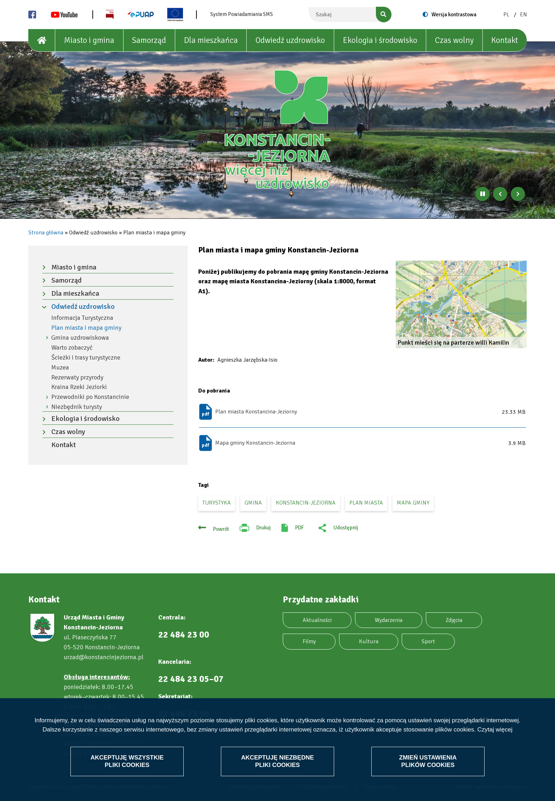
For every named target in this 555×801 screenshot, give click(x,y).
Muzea (60, 367)
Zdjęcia (454, 620)
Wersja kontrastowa (453, 14)
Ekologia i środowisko (380, 40)
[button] (461, 304)
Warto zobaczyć (71, 347)
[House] (41, 40)
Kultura (368, 641)
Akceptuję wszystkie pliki (127, 761)
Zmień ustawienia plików (428, 761)
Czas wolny (454, 40)
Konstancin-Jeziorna (306, 502)
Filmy (309, 641)
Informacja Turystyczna (82, 318)
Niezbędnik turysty (76, 407)
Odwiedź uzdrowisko (290, 40)
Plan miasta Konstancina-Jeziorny (256, 411)
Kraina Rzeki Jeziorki (79, 387)
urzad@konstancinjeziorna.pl (103, 657)
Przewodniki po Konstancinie (90, 397)
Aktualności (317, 620)
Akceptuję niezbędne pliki (277, 761)
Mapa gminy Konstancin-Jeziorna (255, 442)
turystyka (216, 502)
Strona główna (45, 232)
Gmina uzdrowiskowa (80, 337)
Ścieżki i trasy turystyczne (85, 357)
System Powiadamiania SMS (241, 14)
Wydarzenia (388, 620)
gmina (253, 502)
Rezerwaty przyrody (77, 377)
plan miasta (366, 502)
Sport (428, 641)
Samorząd (149, 40)
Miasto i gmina (89, 40)
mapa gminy (413, 502)
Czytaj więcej (495, 729)
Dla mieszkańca (211, 40)
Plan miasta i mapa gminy (86, 328)
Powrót (221, 529)
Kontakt (504, 40)
